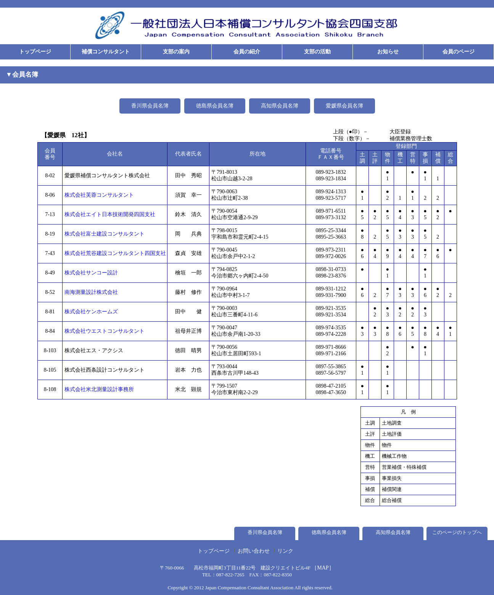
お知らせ (388, 52)
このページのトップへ (457, 532)
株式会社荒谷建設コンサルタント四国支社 (115, 253)
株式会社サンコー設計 (91, 273)
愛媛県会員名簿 (344, 106)
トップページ (35, 52)
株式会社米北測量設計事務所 (99, 389)
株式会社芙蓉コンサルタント (99, 195)
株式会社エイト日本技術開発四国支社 (109, 214)
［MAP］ (323, 568)
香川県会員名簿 (150, 106)
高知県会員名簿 (279, 106)
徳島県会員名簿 (214, 106)
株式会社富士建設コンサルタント (104, 234)
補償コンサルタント (106, 52)
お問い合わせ (254, 551)
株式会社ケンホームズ (91, 311)
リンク (285, 551)
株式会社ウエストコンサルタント (104, 331)
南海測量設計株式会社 (91, 292)
